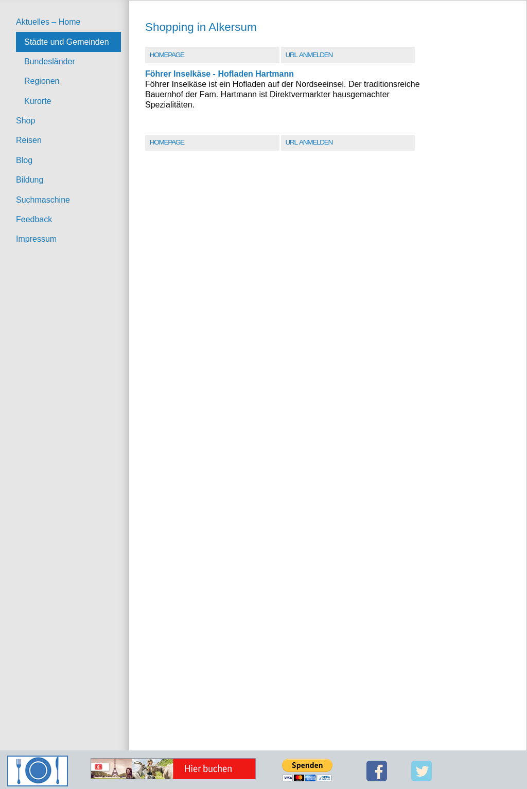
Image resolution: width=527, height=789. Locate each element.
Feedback (34, 219)
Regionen (42, 81)
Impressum (36, 239)
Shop (25, 120)
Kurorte (37, 101)
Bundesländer (49, 61)
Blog (24, 160)
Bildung (29, 179)
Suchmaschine (43, 199)
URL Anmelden (308, 55)
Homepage (167, 55)
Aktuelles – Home (48, 21)
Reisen (29, 140)
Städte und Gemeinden (66, 42)
